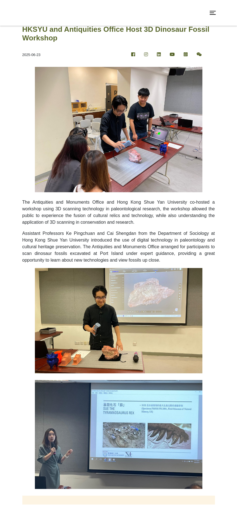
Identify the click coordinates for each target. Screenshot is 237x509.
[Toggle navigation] (212, 13)
